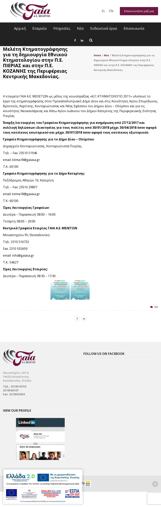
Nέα (156, 307)
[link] (88, 483)
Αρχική (20, 28)
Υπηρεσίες (61, 28)
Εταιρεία (39, 28)
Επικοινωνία (134, 28)
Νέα (80, 28)
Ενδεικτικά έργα (103, 28)
